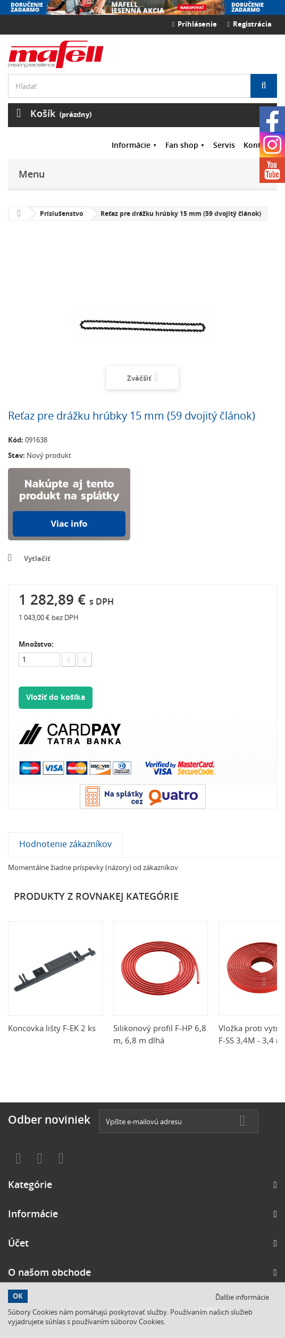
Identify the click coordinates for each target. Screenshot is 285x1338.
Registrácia (249, 24)
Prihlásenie (194, 24)
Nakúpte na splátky (69, 504)
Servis (224, 145)
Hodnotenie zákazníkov (65, 844)
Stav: (16, 455)
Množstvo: (36, 644)
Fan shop (181, 145)
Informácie (131, 145)
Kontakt (258, 145)
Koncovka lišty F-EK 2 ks (52, 1028)
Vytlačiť (37, 558)
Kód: (15, 440)
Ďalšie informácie (242, 1297)
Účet (18, 1242)
